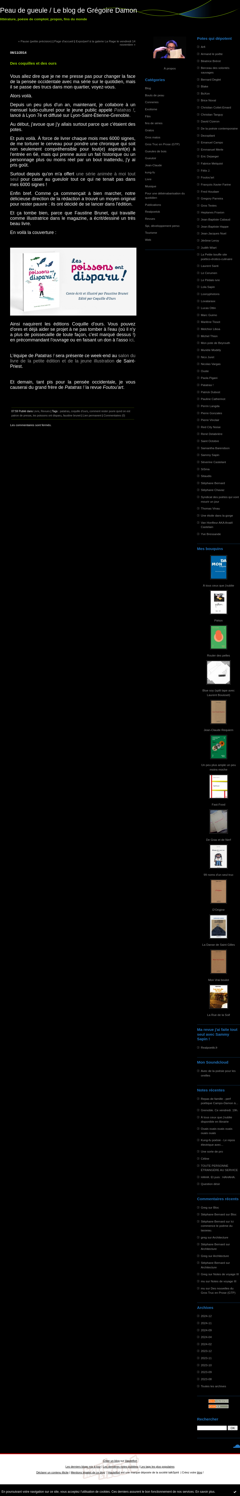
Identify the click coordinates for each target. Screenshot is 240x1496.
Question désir (210, 1183)
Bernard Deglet (211, 79)
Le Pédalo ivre (210, 280)
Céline (205, 1158)
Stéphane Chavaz (212, 489)
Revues (150, 218)
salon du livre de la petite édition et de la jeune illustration (72, 358)
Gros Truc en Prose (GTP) (162, 144)
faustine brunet (72, 415)
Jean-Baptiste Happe (215, 226)
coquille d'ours (79, 411)
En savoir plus (204, 1491)
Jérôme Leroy (210, 240)
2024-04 (206, 1337)
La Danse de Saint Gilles (218, 944)
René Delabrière (212, 433)
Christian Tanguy (212, 114)
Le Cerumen (209, 273)
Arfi (203, 46)
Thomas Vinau (210, 508)
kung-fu (150, 172)
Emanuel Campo (212, 142)
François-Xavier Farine (216, 184)
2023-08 (206, 1379)
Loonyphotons (210, 294)
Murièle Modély (211, 350)
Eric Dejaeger (210, 156)
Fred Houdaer (210, 191)
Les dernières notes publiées (120, 1466)
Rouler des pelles (218, 655)
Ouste (205, 371)
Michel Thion (209, 336)
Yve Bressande (211, 534)
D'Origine (218, 909)
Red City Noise (211, 427)
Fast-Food (218, 804)
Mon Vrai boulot (218, 979)
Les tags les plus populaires (157, 1466)
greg (204, 1237)
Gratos (149, 130)
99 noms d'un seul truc (218, 874)
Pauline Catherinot (213, 398)
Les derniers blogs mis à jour (83, 1466)
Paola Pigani (209, 377)
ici (131, 339)
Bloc (216, 1207)
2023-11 (206, 1358)
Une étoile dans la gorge (217, 515)
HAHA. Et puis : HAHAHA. (218, 1177)
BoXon (205, 93)
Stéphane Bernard (213, 483)
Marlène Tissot (210, 321)
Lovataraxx (208, 301)
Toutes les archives (213, 1386)
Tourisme (151, 232)
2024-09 (206, 1330)
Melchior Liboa (210, 329)
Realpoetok (152, 211)
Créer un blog (111, 1460)
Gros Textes (209, 205)
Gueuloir (150, 158)
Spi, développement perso (162, 225)
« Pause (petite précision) (35, 41)
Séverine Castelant (213, 462)
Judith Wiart (209, 247)
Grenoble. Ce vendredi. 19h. (219, 1110)
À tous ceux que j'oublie (218, 585)
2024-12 (206, 1316)
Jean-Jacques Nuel (213, 233)
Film (148, 116)
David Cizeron (210, 121)
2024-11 (206, 1323)
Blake (204, 86)
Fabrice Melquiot (212, 163)
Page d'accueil (64, 41)
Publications (153, 204)
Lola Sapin (208, 286)
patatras (64, 411)
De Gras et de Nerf (218, 839)
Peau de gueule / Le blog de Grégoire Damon (68, 10)
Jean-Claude (153, 165)
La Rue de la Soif (218, 1014)
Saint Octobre (210, 441)
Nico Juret (207, 357)
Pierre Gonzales (211, 413)
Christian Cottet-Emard (216, 107)
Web (148, 239)
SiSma (205, 469)
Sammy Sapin (210, 455)
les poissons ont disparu (47, 415)
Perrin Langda (210, 406)
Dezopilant (208, 135)
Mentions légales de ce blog (88, 1472)
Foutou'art (207, 177)
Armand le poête (212, 54)
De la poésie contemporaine (219, 128)
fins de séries (153, 123)
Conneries (152, 102)
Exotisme (151, 109)
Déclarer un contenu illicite (52, 1472)
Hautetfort (131, 1460)
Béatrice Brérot (211, 61)
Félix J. (205, 170)
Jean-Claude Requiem (218, 730)
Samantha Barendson (215, 448)
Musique (150, 186)
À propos (170, 68)
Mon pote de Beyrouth (215, 342)
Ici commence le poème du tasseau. (217, 1226)
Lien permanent (92, 415)
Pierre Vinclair (210, 420)
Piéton (218, 620)
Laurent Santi (210, 265)
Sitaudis (206, 476)
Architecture (220, 1237)
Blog (148, 88)
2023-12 (206, 1351)
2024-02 (206, 1344)
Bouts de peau (154, 95)
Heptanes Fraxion (212, 212)
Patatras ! (207, 385)
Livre (148, 179)
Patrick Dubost (210, 392)
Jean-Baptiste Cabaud (215, 219)
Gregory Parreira (212, 198)
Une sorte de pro (212, 1151)
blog (199, 1472)
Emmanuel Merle (212, 149)
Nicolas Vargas (211, 364)
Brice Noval (208, 100)
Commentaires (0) (114, 415)
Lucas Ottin (208, 307)
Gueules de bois (155, 151)
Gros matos (152, 137)
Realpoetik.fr (209, 1047)
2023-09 (206, 1372)
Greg (204, 1207)
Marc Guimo (209, 315)
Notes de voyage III (226, 1274)
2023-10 (206, 1365)
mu (203, 1281)
